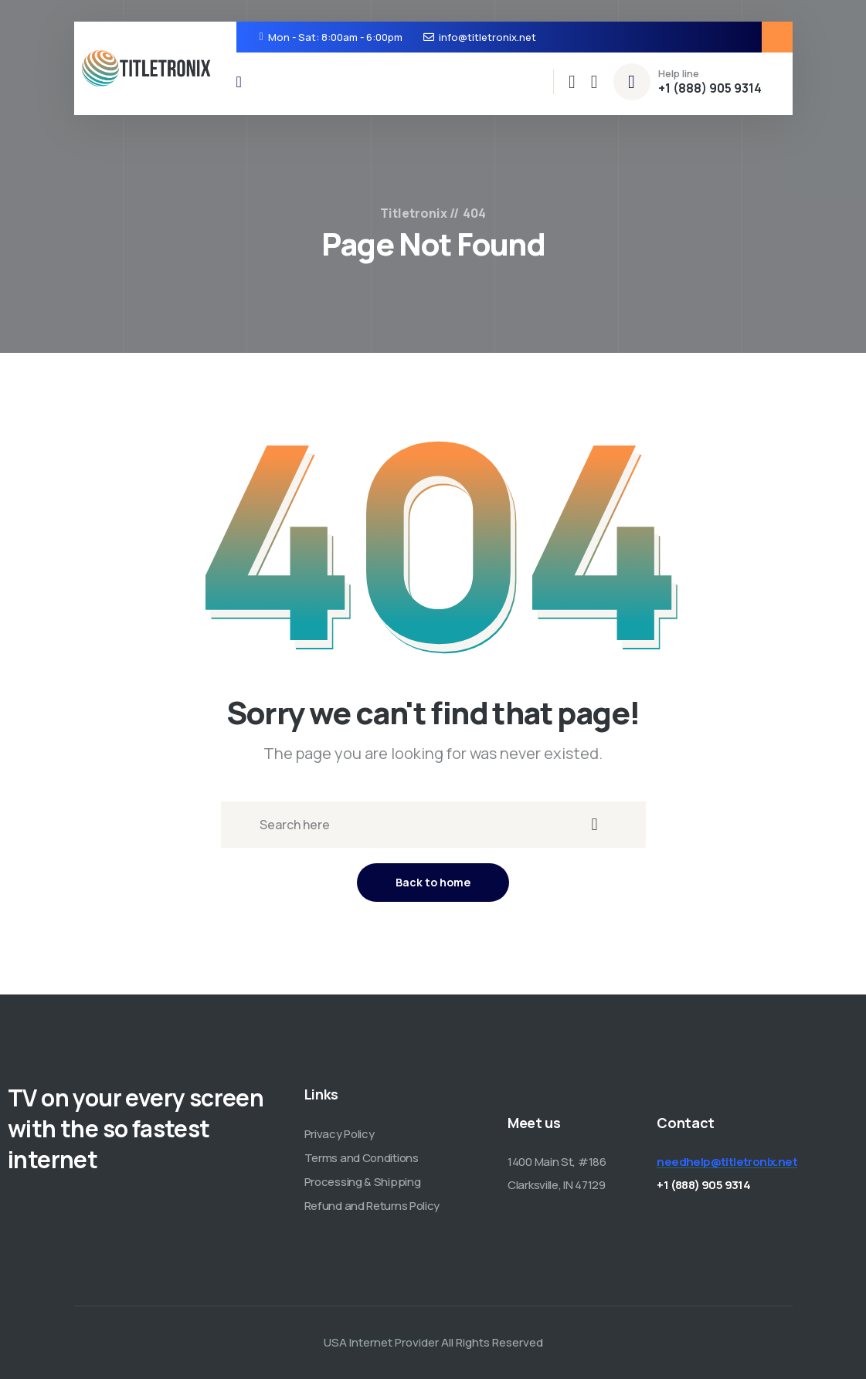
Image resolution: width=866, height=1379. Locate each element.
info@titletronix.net (487, 37)
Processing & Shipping (362, 1182)
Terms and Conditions (361, 1158)
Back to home (433, 882)
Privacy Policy (339, 1134)
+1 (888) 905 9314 (710, 88)
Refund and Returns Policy (372, 1206)
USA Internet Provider (381, 1342)
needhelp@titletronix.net (727, 1162)
